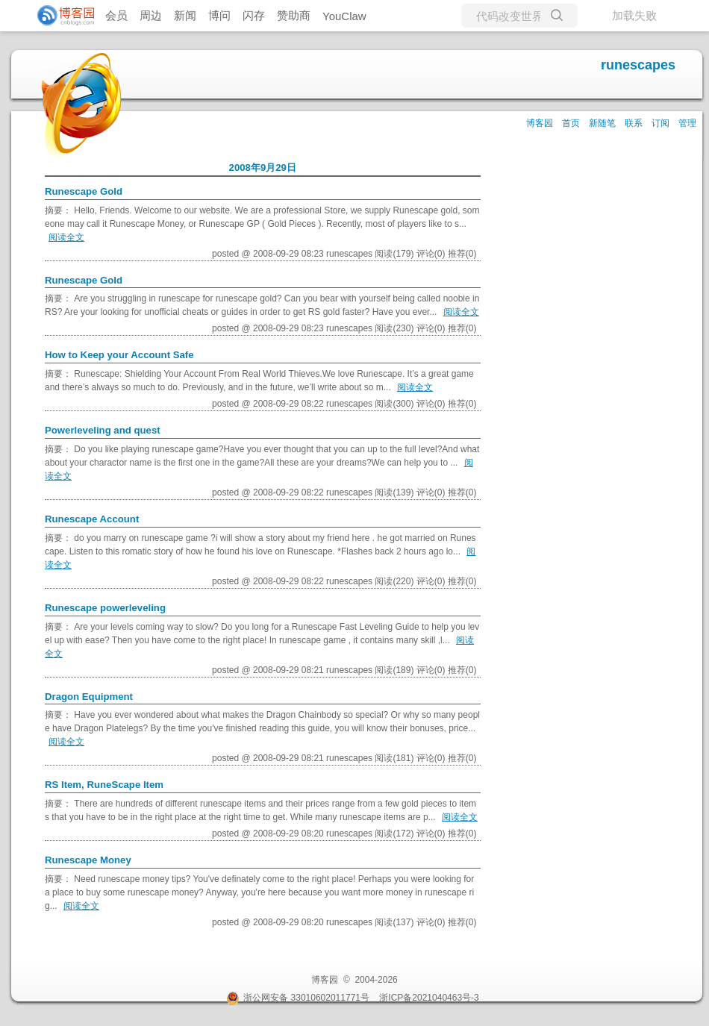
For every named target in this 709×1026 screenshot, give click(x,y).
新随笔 (602, 123)
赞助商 (293, 15)
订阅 (660, 123)
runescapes (638, 64)
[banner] (60, 15)
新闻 (185, 15)
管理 (687, 123)
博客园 (539, 123)
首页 (571, 123)
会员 (116, 15)
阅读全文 (66, 237)
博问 (219, 15)
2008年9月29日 (262, 167)
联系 (634, 123)
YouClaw (344, 16)
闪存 (254, 15)
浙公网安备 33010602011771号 (297, 997)
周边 (151, 15)
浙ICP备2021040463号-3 (428, 997)
